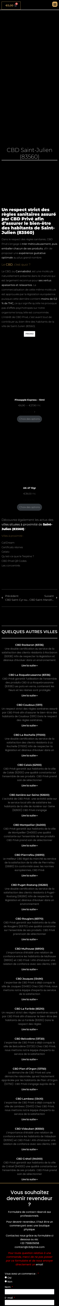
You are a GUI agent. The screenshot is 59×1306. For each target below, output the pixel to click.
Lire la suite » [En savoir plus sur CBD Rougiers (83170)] (30, 939)
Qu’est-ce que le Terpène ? (18, 556)
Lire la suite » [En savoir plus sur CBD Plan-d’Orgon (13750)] (30, 1089)
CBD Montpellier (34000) (29, 824)
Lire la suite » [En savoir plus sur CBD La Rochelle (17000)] (30, 755)
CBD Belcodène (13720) (30, 1038)
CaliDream (8, 542)
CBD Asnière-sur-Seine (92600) (29, 794)
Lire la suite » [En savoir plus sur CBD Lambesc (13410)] (30, 1119)
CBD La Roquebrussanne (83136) (30, 674)
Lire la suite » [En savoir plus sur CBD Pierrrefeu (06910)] (30, 875)
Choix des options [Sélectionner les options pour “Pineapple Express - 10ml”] (29, 419)
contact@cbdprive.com (30, 1247)
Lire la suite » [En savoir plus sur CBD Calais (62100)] (30, 785)
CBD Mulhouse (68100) (29, 948)
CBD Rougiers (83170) (29, 918)
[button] (54, 4)
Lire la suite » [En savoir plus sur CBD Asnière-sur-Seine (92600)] (30, 815)
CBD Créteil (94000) (29, 1158)
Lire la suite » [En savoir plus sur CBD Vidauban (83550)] (30, 1149)
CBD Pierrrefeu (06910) (30, 854)
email (39, 1264)
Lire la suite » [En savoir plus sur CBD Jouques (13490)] (30, 999)
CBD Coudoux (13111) (29, 704)
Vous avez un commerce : (21, 1274)
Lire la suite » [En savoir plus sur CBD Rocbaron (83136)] (30, 665)
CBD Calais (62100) (29, 764)
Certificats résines (12, 547)
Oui (9, 1277)
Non (9, 1281)
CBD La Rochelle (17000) (29, 734)
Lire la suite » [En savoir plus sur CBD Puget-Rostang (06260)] (30, 909)
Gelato (5, 551)
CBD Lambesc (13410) (29, 1098)
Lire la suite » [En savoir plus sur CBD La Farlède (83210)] (30, 1029)
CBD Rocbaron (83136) (29, 644)
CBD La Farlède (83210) (29, 1008)
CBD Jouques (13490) (29, 978)
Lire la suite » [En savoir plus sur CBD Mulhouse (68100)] (30, 969)
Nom (8, 1287)
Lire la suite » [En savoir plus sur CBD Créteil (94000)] (30, 1179)
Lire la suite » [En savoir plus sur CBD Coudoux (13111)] (30, 725)
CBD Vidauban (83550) (29, 1128)
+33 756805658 (29, 1243)
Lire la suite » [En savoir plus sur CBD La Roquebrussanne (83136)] (30, 695)
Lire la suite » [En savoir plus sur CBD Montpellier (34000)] (30, 845)
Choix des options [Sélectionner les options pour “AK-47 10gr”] (29, 507)
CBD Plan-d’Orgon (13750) (29, 1068)
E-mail (9, 1298)
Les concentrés (11, 565)
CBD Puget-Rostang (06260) (29, 884)
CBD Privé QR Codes (14, 560)
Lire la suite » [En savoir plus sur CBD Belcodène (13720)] (30, 1059)
